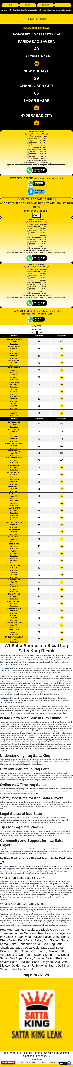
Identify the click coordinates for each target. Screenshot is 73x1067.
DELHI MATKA (14, 537)
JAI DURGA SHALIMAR (14, 637)
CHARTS (28, 5)
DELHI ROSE (14, 544)
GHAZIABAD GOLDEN (14, 443)
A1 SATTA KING (37, 19)
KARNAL (13, 375)
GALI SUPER (14, 479)
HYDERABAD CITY (14, 472)
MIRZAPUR (14, 587)
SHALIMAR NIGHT (14, 608)
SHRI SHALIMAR (13, 529)
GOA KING (14, 389)
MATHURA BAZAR (14, 580)
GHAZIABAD (14, 396)
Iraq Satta (3, 655)
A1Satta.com (8, 866)
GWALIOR (14, 515)
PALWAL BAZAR (14, 508)
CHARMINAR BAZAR (14, 623)
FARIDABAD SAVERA (14, 339)
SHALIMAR (14, 558)
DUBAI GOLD (14, 403)
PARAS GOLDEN (14, 565)
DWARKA (14, 615)
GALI (14, 411)
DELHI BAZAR (14, 360)
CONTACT (45, 5)
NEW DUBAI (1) (14, 451)
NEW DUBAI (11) (14, 422)
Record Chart (14, 344)
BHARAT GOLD (14, 594)
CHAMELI (14, 501)
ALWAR (14, 572)
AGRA (14, 551)
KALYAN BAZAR (14, 346)
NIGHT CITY (14, 494)
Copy (36, 215)
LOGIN (63, 5)
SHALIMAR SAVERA (14, 522)
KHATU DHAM (14, 353)
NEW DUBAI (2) (14, 486)
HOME (10, 5)
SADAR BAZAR (14, 465)
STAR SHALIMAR (14, 601)
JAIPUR (14, 436)
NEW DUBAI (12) (14, 429)
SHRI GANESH (14, 368)
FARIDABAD (14, 382)
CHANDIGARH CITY (14, 458)
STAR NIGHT (14, 630)
